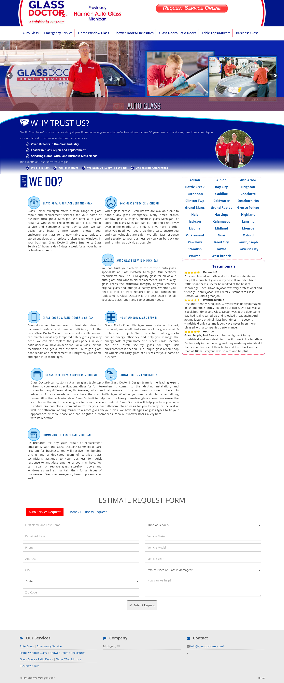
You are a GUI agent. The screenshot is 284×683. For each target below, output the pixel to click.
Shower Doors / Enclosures (67, 653)
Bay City (221, 187)
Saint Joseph (248, 242)
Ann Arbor (248, 180)
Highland (248, 214)
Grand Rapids (221, 207)
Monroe (248, 228)
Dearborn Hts (248, 201)
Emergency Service (49, 646)
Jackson (195, 221)
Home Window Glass (33, 653)
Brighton (248, 187)
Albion (221, 180)
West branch (221, 256)
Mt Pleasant (194, 235)
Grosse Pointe (248, 207)
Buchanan (195, 194)
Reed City (221, 242)
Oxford (248, 235)
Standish (195, 249)
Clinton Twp (194, 201)
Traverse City (248, 249)
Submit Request (142, 605)
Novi (221, 235)
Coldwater (221, 201)
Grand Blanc (195, 207)
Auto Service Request (45, 512)
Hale (194, 214)
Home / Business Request (87, 512)
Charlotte (248, 194)
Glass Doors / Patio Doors (36, 659)
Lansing (248, 221)
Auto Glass (27, 646)
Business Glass (29, 666)
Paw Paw (195, 242)
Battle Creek (195, 187)
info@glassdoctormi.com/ (207, 646)
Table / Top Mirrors (68, 659)
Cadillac (221, 194)
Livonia (195, 228)
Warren (195, 256)
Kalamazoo (221, 221)
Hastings (221, 214)
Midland (221, 228)
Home (261, 678)
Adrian (195, 180)
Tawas (221, 249)
